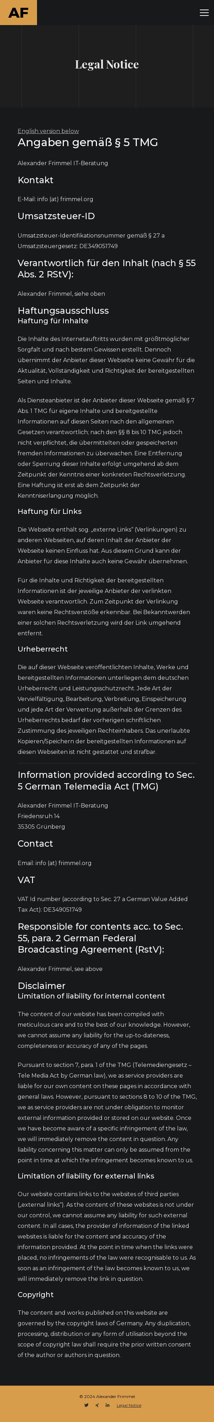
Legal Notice (129, 1405)
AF (18, 12)
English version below (48, 131)
